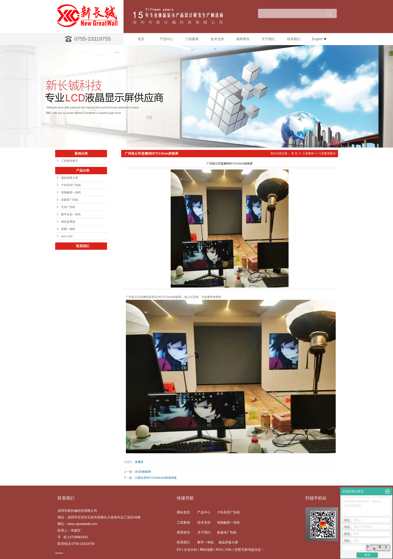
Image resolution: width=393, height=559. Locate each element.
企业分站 (190, 549)
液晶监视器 (68, 221)
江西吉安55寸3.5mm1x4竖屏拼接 (156, 477)
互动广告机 (68, 207)
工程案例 (192, 39)
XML (228, 549)
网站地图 (206, 549)
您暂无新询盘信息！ (249, 549)
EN (179, 549)
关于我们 (268, 39)
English (319, 39)
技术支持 (217, 39)
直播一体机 (68, 229)
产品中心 (166, 39)
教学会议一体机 (71, 214)
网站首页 (183, 512)
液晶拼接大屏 (69, 177)
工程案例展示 (69, 160)
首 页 (294, 153)
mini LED (66, 236)
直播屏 (139, 462)
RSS (219, 549)
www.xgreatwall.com (82, 524)
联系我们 (293, 39)
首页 (141, 39)
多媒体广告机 (69, 199)
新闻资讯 (242, 39)
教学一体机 (205, 542)
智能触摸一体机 (71, 192)
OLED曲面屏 (143, 471)
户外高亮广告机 (71, 185)
